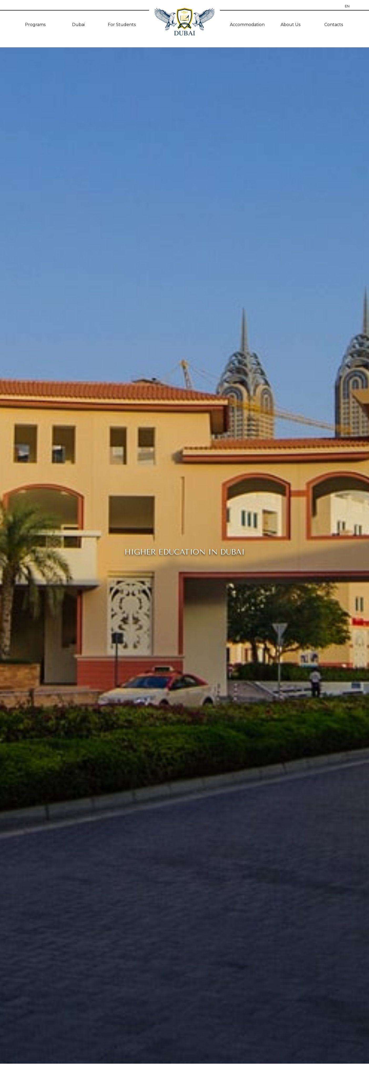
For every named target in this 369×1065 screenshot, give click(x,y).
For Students (122, 24)
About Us (290, 24)
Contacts (333, 24)
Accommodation (247, 24)
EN (347, 6)
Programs (35, 24)
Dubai (78, 24)
